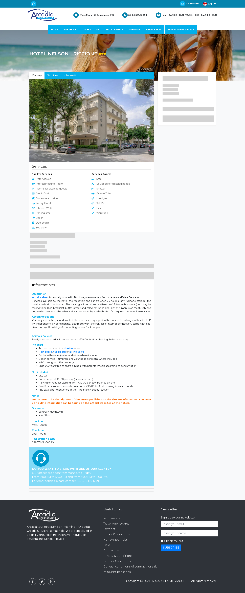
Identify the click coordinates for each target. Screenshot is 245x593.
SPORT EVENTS (114, 29)
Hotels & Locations (116, 534)
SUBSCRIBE (171, 547)
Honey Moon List (115, 539)
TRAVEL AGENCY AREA (180, 29)
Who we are (111, 518)
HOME (54, 29)
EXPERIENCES (153, 29)
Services (52, 75)
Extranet (109, 529)
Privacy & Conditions (117, 555)
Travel (107, 545)
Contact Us (192, 3)
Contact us (111, 550)
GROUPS (134, 29)
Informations (72, 75)
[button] (208, 4)
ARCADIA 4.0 (71, 29)
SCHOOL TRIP (92, 29)
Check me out (173, 541)
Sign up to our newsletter (178, 517)
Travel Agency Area (116, 523)
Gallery (37, 75)
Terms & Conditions (117, 561)
